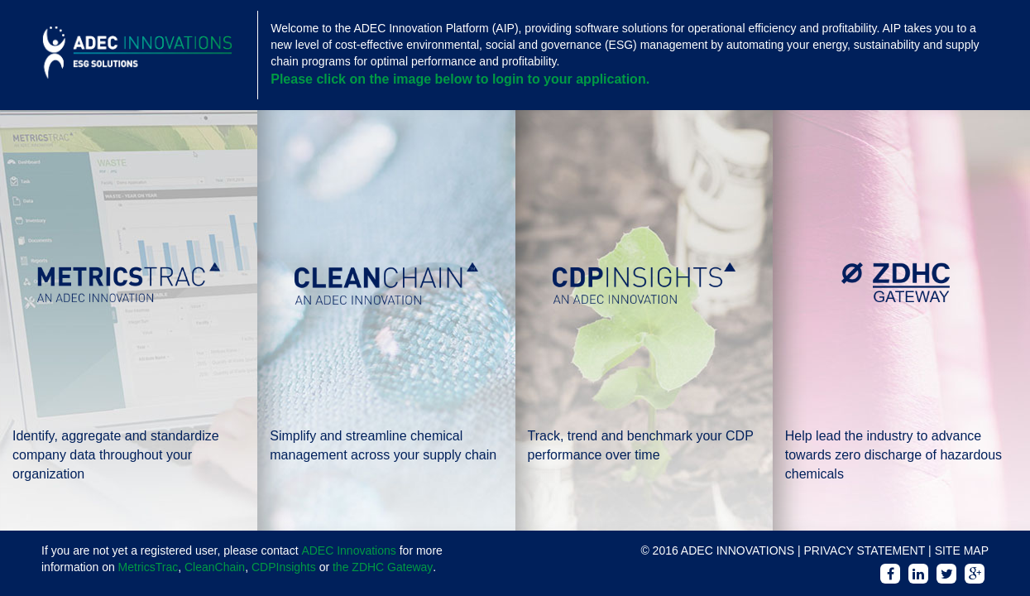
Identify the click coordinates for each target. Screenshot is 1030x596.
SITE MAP (962, 550)
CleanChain (214, 567)
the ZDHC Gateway (383, 567)
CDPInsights (284, 567)
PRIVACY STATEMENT (864, 550)
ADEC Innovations (348, 550)
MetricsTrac (148, 567)
